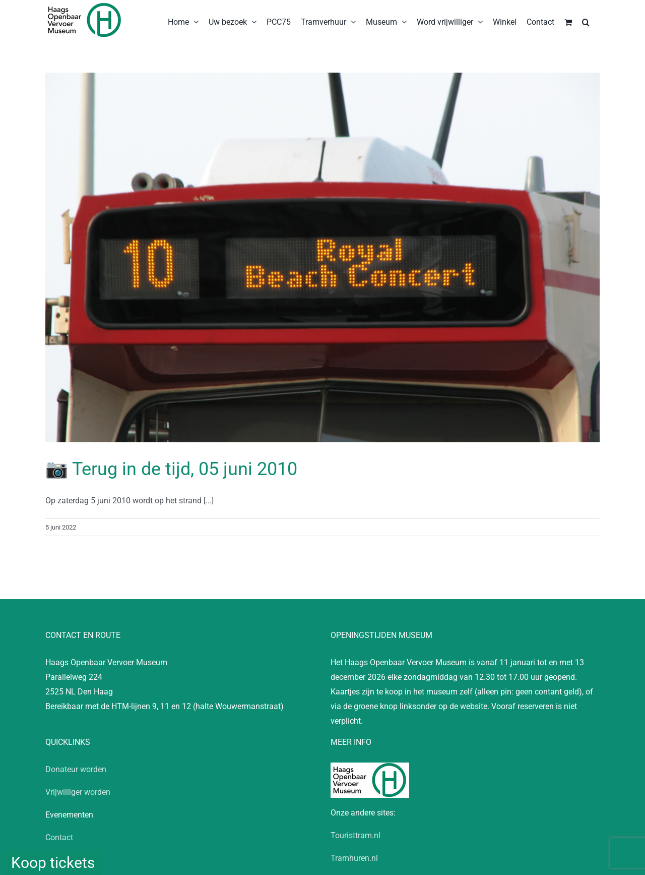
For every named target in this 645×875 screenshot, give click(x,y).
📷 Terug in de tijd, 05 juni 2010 (171, 469)
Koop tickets (53, 862)
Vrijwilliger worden (77, 792)
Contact (59, 837)
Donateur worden (75, 769)
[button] (586, 21)
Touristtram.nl (355, 835)
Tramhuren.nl (354, 858)
